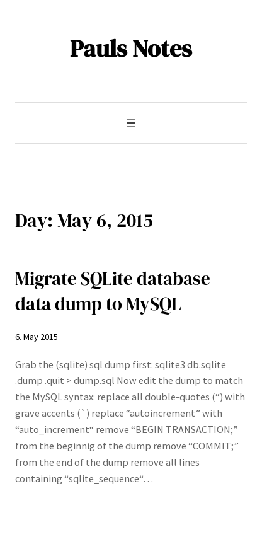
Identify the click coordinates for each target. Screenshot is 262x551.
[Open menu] (131, 122)
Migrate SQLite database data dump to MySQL (112, 291)
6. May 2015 (36, 336)
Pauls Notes (131, 48)
